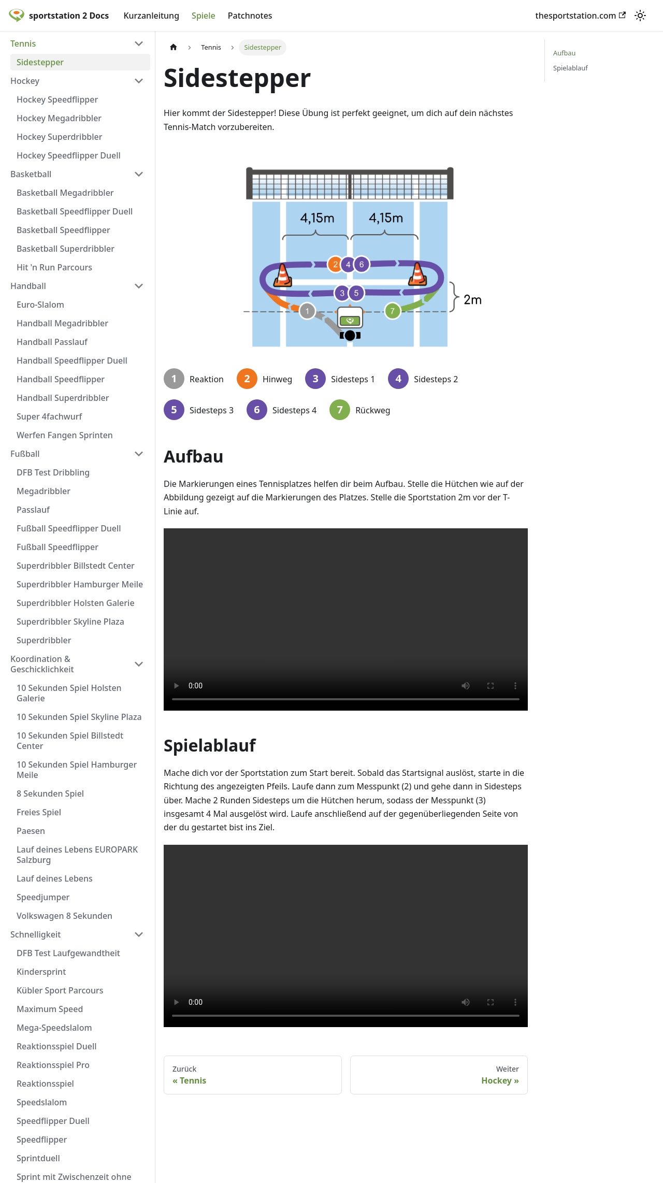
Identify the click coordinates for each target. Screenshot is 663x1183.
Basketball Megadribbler (65, 192)
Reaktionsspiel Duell (57, 1046)
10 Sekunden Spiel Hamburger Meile (77, 770)
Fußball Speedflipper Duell (69, 528)
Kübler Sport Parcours (60, 990)
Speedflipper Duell (53, 1121)
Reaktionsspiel (45, 1083)
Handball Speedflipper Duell (72, 360)
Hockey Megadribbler (59, 118)
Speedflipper (42, 1139)
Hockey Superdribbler (60, 136)
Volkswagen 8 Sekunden (64, 915)
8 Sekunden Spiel (50, 793)
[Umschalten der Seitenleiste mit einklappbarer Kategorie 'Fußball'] (138, 453)
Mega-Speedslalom (54, 1027)
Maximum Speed (50, 1009)
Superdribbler (44, 640)
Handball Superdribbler (63, 397)
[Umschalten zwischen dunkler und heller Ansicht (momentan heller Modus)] (640, 15)
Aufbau (564, 52)
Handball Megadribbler (62, 323)
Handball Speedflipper (61, 379)
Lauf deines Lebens (55, 878)
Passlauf (33, 509)
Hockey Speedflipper (57, 99)
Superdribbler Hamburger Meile (80, 584)
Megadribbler (43, 491)
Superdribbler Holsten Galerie (76, 603)
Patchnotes (250, 15)
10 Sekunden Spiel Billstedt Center (70, 741)
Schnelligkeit (35, 934)
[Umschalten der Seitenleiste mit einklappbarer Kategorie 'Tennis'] (138, 43)
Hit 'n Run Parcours (54, 267)
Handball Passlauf (52, 342)
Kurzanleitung (151, 15)
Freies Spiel (39, 812)
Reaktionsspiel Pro (53, 1065)
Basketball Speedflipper (63, 230)
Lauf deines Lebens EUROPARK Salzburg (77, 854)
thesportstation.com (581, 15)
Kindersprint (41, 971)
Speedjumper (43, 897)
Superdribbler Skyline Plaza (70, 621)
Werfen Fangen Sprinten (65, 435)
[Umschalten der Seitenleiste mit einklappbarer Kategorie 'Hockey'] (138, 81)
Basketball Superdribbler (65, 248)
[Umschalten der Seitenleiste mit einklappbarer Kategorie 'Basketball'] (138, 174)
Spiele (203, 15)
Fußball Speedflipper (57, 547)
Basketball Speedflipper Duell (75, 211)
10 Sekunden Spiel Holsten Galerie (69, 693)
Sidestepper (40, 62)
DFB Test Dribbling (53, 472)
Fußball (25, 453)
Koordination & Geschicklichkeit (42, 664)
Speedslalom (42, 1102)
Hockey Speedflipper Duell (69, 155)
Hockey (24, 80)
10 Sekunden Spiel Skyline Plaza (79, 717)
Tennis (23, 43)
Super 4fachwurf (49, 416)
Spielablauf (570, 68)
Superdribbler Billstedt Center (76, 565)
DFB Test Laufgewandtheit (68, 953)
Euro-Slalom (40, 304)
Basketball (30, 174)
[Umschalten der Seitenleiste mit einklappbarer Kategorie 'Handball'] (138, 286)
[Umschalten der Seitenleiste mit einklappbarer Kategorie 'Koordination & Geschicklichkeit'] (138, 664)
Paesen (31, 830)
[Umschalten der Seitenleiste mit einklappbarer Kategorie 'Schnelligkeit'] (138, 934)
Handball (28, 286)
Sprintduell (38, 1158)
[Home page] (173, 47)
